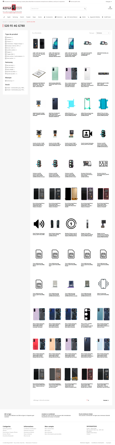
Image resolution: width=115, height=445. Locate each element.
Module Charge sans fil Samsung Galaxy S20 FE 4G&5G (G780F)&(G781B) (71, 234)
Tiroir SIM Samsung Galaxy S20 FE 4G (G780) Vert (38, 295)
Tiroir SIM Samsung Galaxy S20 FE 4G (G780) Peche (71, 264)
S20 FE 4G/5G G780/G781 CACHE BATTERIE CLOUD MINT (55, 84)
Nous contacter (28, 434)
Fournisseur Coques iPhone (10, 432)
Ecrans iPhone (6, 434)
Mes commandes (49, 428)
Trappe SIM (11, 54)
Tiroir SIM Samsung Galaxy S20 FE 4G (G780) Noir (54, 264)
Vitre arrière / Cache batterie (16, 56)
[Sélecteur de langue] (109, 1)
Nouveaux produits (29, 432)
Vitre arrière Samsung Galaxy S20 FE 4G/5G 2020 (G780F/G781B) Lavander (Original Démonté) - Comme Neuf (70, 84)
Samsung (10, 80)
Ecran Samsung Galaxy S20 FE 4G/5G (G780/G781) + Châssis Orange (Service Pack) (55, 385)
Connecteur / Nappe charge (15, 43)
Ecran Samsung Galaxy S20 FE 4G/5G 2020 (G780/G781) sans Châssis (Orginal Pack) (71, 385)
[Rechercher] (59, 8)
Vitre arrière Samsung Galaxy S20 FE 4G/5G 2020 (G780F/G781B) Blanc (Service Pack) (103, 355)
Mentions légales (85, 442)
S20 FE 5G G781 (12, 73)
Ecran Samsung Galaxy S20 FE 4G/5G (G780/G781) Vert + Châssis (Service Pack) (39, 385)
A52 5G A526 (11, 67)
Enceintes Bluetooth (8, 436)
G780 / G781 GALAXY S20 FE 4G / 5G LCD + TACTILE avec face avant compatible (39, 54)
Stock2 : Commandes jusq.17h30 (16, 89)
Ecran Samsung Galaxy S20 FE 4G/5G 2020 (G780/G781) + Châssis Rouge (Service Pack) (87, 385)
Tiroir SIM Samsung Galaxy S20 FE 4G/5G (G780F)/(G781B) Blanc (54, 295)
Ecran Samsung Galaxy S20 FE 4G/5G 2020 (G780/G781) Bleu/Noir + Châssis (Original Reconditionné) (55, 205)
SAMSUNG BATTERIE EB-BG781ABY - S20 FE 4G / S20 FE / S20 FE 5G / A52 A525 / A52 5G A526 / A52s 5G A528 (39, 84)
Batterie (10, 37)
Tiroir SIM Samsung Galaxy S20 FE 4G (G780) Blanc (38, 264)
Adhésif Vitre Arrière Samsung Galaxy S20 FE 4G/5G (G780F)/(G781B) (103, 114)
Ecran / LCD (11, 48)
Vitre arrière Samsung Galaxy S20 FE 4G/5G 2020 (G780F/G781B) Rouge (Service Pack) (38, 355)
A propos (108, 442)
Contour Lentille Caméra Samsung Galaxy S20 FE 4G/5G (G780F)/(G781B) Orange (39, 175)
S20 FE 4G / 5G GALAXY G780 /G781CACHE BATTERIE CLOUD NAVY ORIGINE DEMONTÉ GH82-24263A (55, 115)
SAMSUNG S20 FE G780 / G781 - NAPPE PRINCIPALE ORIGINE (103, 84)
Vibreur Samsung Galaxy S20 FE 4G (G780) (103, 294)
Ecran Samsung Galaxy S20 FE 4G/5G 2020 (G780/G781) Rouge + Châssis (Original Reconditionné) (103, 205)
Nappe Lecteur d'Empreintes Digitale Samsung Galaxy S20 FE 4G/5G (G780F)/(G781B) (103, 235)
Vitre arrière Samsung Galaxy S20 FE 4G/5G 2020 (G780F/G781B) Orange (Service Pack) (54, 355)
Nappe (9, 52)
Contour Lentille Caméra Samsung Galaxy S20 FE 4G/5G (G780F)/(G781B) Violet (70, 175)
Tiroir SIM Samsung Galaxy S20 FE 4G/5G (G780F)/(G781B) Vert (86, 295)
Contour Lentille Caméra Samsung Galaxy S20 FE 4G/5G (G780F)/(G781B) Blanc (102, 145)
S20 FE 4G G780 (12, 71)
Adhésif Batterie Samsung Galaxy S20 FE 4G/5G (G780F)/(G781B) (71, 114)
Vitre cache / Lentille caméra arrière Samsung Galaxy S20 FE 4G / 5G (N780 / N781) (87, 325)
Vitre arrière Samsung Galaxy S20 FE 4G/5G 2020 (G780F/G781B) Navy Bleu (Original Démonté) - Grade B (70, 325)
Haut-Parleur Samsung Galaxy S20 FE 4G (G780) (38, 234)
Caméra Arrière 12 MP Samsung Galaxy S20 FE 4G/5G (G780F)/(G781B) (39, 144)
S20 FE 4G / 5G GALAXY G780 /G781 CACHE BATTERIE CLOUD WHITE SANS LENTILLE (87, 84)
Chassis (10, 41)
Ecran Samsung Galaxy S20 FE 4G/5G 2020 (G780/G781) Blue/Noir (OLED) (71, 205)
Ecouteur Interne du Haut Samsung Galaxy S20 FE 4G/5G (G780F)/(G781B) (86, 175)
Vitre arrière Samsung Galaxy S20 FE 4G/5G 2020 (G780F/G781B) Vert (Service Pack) (103, 325)
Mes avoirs (47, 430)
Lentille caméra (12, 50)
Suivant (106, 400)
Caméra (10, 39)
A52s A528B (11, 69)
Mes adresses (48, 432)
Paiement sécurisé (29, 430)
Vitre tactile (11, 58)
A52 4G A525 (11, 65)
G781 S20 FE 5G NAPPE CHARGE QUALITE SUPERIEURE (86, 54)
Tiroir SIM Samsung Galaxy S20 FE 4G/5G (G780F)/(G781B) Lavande (71, 295)
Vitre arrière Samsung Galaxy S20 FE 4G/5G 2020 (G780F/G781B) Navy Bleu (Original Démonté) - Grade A (54, 325)
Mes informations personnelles (53, 434)
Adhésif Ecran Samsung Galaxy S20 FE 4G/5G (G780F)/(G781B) (87, 114)
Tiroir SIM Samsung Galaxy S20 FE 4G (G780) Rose (87, 264)
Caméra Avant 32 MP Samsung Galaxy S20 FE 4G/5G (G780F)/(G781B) (71, 144)
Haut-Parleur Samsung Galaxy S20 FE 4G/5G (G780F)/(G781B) (55, 234)
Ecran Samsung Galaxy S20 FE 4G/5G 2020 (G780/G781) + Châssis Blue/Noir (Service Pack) (103, 385)
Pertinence (103, 33)
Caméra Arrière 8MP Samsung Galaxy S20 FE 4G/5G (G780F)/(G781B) (55, 144)
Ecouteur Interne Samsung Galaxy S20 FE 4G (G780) (103, 174)
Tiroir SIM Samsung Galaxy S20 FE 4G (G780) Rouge (103, 264)
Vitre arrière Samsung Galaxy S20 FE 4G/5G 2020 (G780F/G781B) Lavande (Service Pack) (71, 355)
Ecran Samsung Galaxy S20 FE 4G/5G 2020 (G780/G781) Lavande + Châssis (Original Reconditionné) (87, 205)
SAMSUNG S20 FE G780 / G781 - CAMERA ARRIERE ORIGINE (39, 114)
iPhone (4, 430)
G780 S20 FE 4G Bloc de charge (102, 53)
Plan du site (27, 436)
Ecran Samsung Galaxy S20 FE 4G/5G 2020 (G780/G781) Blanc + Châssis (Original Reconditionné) (38, 205)
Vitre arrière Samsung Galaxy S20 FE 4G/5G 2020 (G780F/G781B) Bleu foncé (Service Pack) (87, 355)
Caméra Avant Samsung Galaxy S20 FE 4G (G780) (87, 144)
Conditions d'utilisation (30, 428)
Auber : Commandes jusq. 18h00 (16, 87)
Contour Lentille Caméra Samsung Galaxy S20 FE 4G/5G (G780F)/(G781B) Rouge (54, 175)
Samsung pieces (7, 428)
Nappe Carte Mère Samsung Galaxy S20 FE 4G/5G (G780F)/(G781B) (87, 234)
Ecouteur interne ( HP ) (14, 45)
